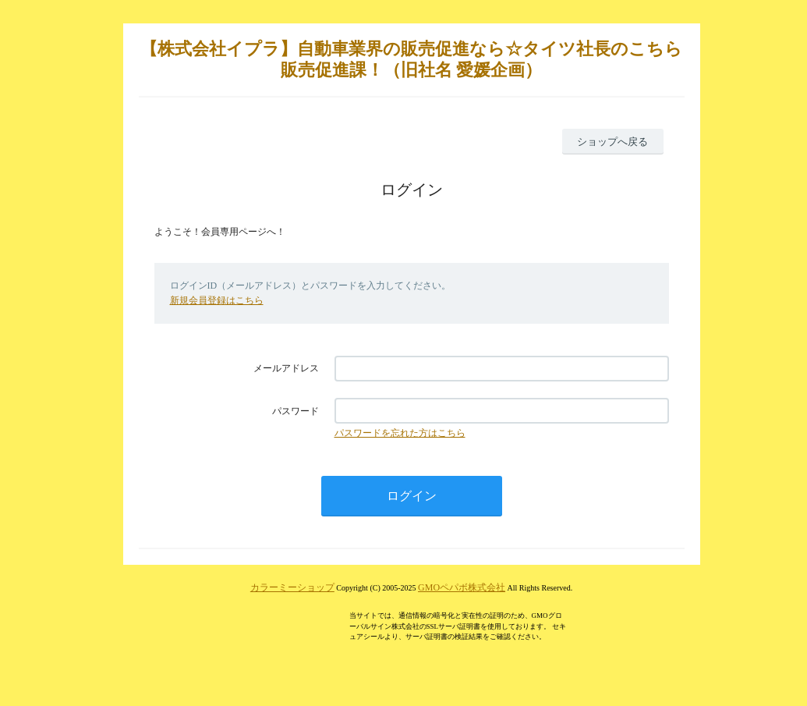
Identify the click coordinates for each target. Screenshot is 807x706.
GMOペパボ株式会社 (461, 587)
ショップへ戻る (612, 141)
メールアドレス (286, 368)
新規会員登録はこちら (217, 300)
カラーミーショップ (292, 587)
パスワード (295, 411)
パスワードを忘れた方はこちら (399, 433)
